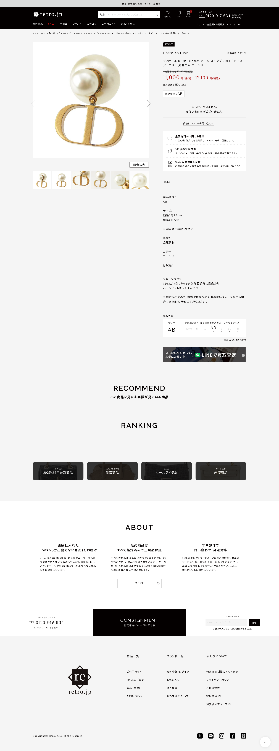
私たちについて (216, 656)
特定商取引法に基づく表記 (222, 671)
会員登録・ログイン (178, 671)
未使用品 (221, 471)
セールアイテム (166, 471)
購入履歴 (172, 688)
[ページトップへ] (265, 742)
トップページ (39, 33)
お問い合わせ (135, 696)
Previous (32, 103)
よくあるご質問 (135, 680)
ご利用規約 (213, 688)
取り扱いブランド (57, 33)
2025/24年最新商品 (58, 471)
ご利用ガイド (109, 23)
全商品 (63, 23)
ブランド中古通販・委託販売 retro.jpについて (219, 24)
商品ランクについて (236, 339)
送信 (254, 622)
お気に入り (173, 680)
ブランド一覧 (175, 656)
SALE (51, 23)
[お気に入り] (168, 14)
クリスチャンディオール (81, 33)
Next (148, 103)
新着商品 (38, 23)
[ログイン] (179, 14)
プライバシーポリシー (219, 680)
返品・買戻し (128, 23)
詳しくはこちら (233, 165)
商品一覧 (133, 656)
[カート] (188, 14)
